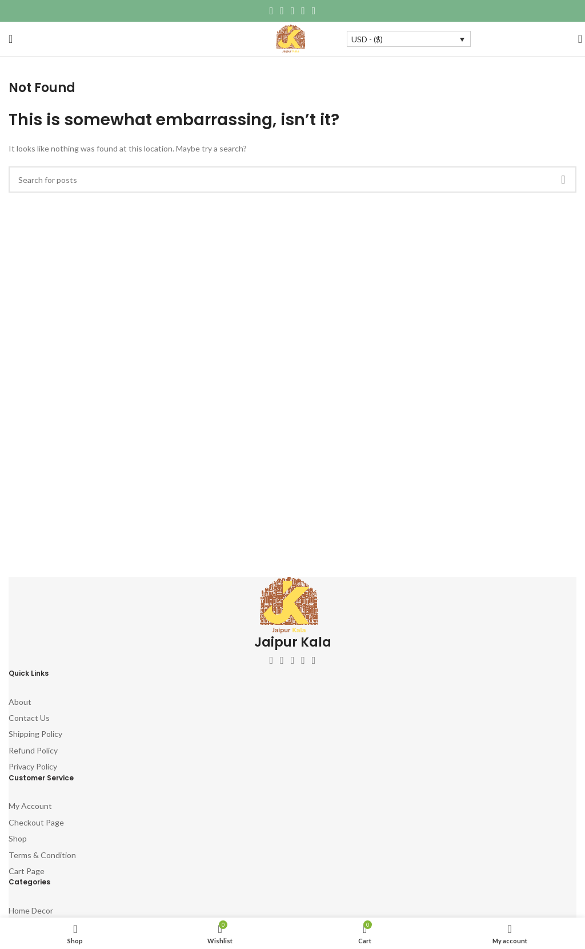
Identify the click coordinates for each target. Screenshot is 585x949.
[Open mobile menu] (10, 38)
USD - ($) (367, 39)
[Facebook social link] (271, 10)
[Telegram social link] (313, 10)
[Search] (576, 38)
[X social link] (282, 10)
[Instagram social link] (292, 660)
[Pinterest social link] (292, 10)
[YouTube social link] (303, 660)
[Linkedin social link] (303, 10)
